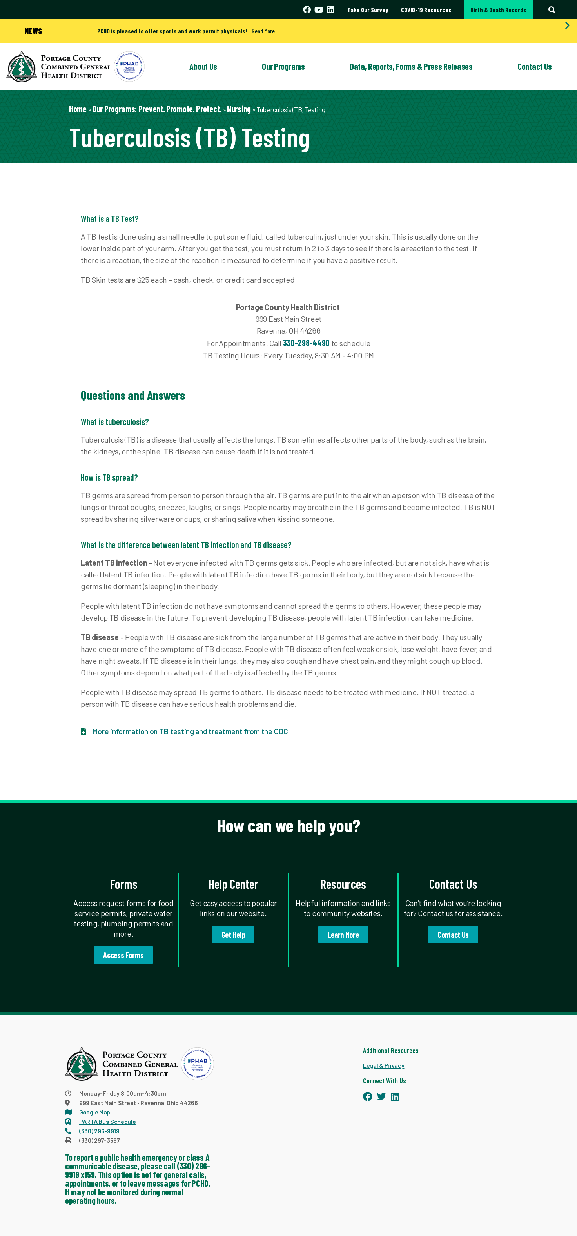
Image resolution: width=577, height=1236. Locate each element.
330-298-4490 (306, 343)
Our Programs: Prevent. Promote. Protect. (156, 108)
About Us (203, 66)
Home (78, 108)
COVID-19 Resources (426, 9)
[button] (551, 9)
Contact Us (534, 66)
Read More (263, 30)
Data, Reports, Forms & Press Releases (411, 66)
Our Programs (283, 66)
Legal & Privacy (384, 1065)
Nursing (239, 108)
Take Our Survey (367, 9)
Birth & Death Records (498, 9)
